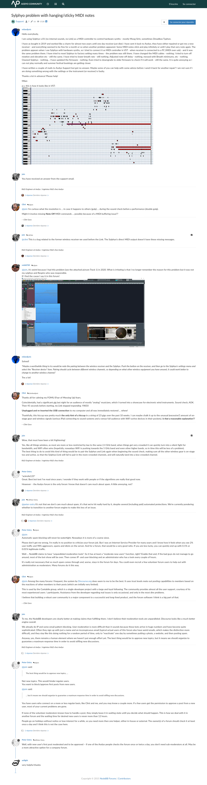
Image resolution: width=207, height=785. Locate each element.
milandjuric (26, 29)
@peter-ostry (28, 504)
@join (30, 205)
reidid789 (26, 265)
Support (20, 21)
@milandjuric (32, 393)
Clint (24, 204)
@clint (25, 239)
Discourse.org (85, 581)
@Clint (29, 235)
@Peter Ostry (32, 500)
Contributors (124, 778)
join (23, 174)
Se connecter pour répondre (182, 22)
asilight (25, 760)
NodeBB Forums (108, 778)
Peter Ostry (27, 471)
